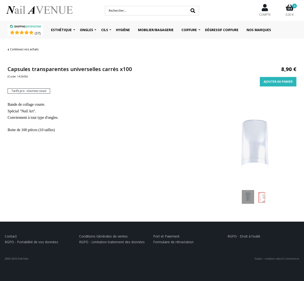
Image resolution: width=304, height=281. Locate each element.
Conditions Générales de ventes (103, 236)
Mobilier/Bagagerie (156, 30)
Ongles (86, 30)
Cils (104, 30)
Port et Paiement (166, 236)
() (38, 33)
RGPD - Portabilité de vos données (31, 242)
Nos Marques (259, 30)
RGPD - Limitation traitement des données (112, 242)
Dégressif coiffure (221, 30)
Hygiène (123, 30)
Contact (11, 236)
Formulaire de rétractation (173, 242)
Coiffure (189, 30)
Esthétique (61, 30)
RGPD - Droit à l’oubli (244, 236)
